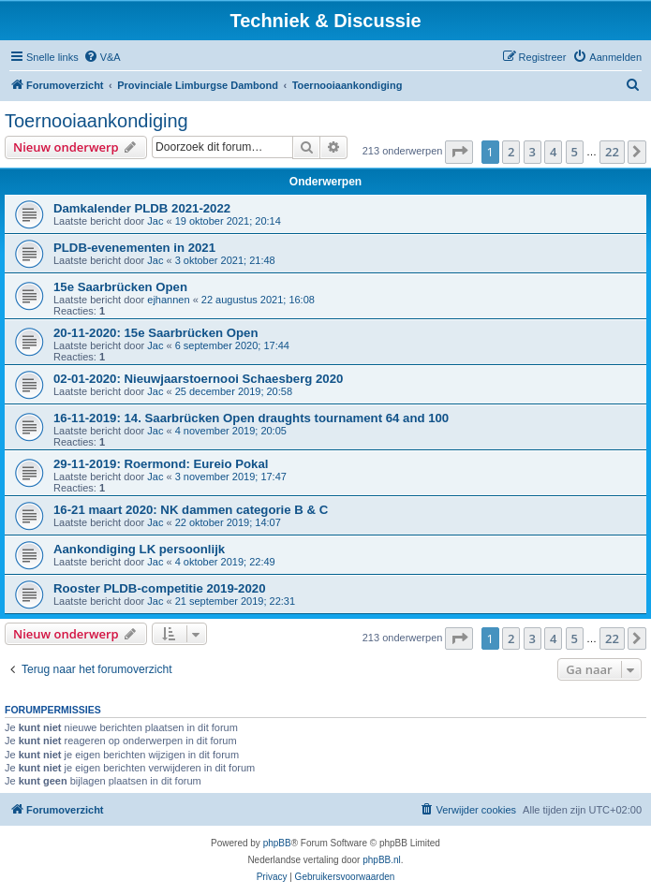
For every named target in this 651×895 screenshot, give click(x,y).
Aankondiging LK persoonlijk (139, 549)
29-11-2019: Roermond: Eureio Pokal (160, 464)
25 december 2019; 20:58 (233, 391)
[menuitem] (102, 57)
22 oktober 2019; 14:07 (228, 522)
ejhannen (168, 299)
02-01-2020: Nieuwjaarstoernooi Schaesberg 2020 (198, 379)
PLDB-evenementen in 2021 (134, 248)
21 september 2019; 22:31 (235, 601)
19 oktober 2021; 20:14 (228, 221)
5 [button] (574, 151)
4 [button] (553, 151)
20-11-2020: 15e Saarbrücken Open (155, 333)
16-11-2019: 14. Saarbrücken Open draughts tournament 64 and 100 (251, 418)
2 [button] (511, 151)
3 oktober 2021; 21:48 (225, 260)
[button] (459, 151)
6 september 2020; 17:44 (232, 345)
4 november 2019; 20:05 (231, 430)
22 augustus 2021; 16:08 (258, 299)
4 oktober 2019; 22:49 (225, 561)
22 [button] (612, 151)
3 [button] (532, 151)
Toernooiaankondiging (96, 120)
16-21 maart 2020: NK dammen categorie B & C (190, 510)
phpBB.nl (381, 860)
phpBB (277, 843)
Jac (155, 221)
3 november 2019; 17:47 (231, 476)
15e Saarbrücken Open (120, 287)
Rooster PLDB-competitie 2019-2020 (159, 588)
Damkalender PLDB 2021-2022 (141, 208)
